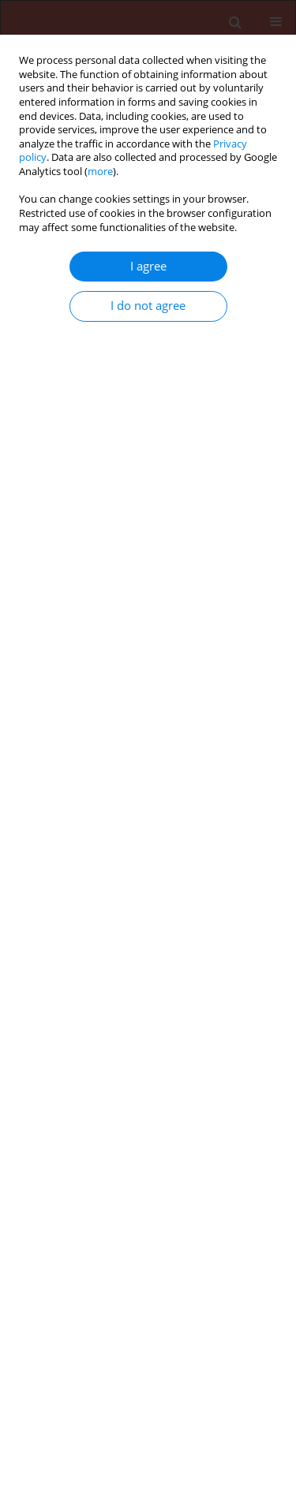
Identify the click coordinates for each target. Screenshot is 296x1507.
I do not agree (148, 305)
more (100, 171)
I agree (148, 266)
